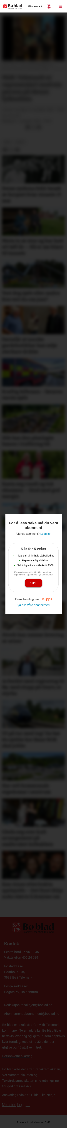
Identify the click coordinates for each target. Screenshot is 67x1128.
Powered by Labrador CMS (33, 1122)
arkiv (7, 142)
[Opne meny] (60, 6)
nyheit (20, 142)
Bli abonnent (35, 6)
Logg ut (23, 1104)
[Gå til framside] (13, 6)
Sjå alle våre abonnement (33, 604)
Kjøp (34, 583)
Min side (9, 1104)
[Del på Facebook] (27, 127)
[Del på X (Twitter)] (33, 127)
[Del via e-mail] (38, 127)
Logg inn (49, 6)
